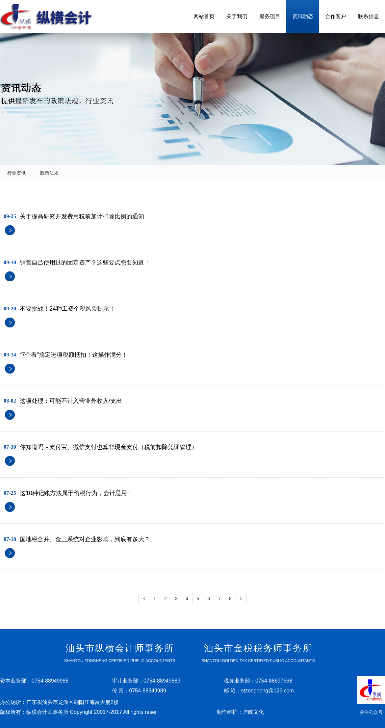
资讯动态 (302, 16)
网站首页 (204, 16)
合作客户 (335, 16)
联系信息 (368, 16)
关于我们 (236, 16)
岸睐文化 (253, 712)
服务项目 (269, 16)
